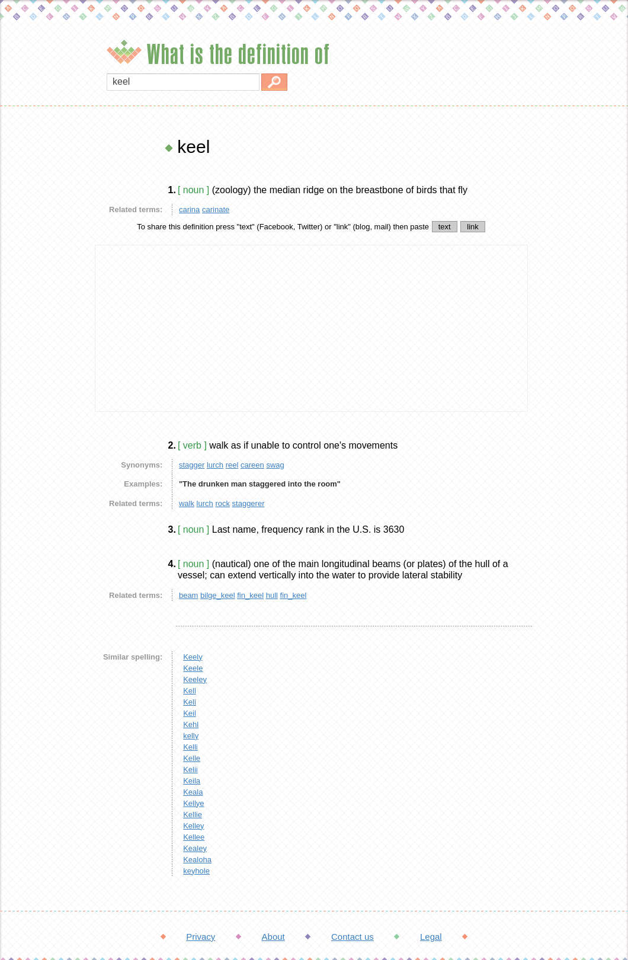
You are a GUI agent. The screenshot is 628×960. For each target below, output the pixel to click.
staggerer (248, 503)
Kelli (190, 747)
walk (186, 503)
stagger (191, 464)
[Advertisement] (44, 314)
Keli (189, 701)
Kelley (193, 825)
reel (232, 464)
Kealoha (197, 859)
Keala (193, 792)
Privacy (200, 937)
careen (252, 464)
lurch (215, 464)
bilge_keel (217, 595)
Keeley (195, 679)
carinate (215, 209)
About (273, 937)
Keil (189, 713)
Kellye (193, 803)
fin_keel (250, 595)
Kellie (192, 814)
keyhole (196, 870)
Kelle (191, 758)
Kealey (195, 848)
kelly (190, 735)
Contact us (352, 937)
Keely (193, 656)
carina (189, 209)
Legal (431, 937)
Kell (189, 690)
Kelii (190, 769)
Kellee (193, 837)
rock (222, 503)
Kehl (190, 724)
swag (275, 464)
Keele (193, 668)
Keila (191, 780)
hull (272, 595)
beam (188, 595)
